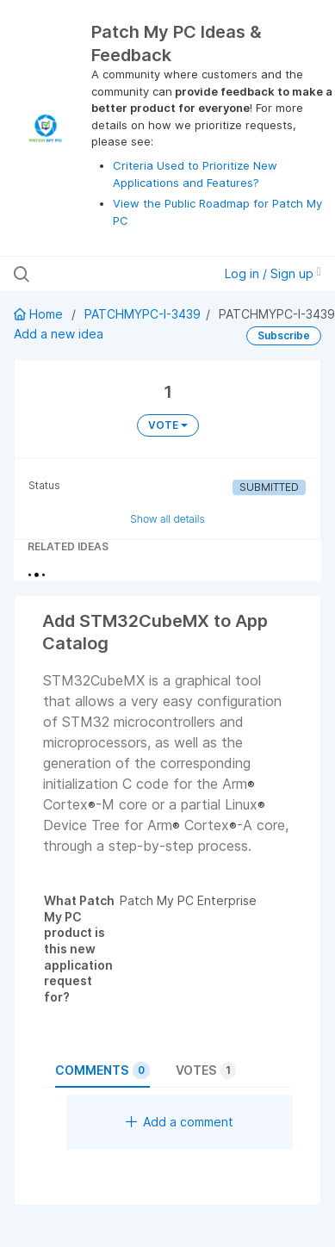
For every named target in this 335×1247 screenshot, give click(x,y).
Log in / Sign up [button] (273, 273)
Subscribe (283, 335)
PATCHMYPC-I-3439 (142, 314)
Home (40, 314)
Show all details (167, 518)
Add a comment (179, 1121)
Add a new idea (58, 333)
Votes (206, 1070)
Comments (102, 1070)
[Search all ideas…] (105, 274)
